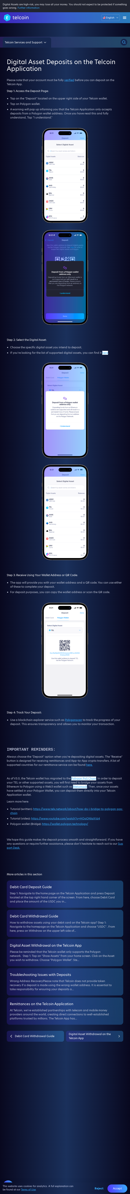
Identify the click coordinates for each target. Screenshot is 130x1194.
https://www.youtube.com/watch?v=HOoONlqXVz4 (65, 819)
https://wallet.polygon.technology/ (65, 824)
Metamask (80, 787)
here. (89, 765)
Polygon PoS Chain (83, 778)
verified (69, 80)
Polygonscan (73, 720)
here (105, 353)
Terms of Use (28, 1189)
